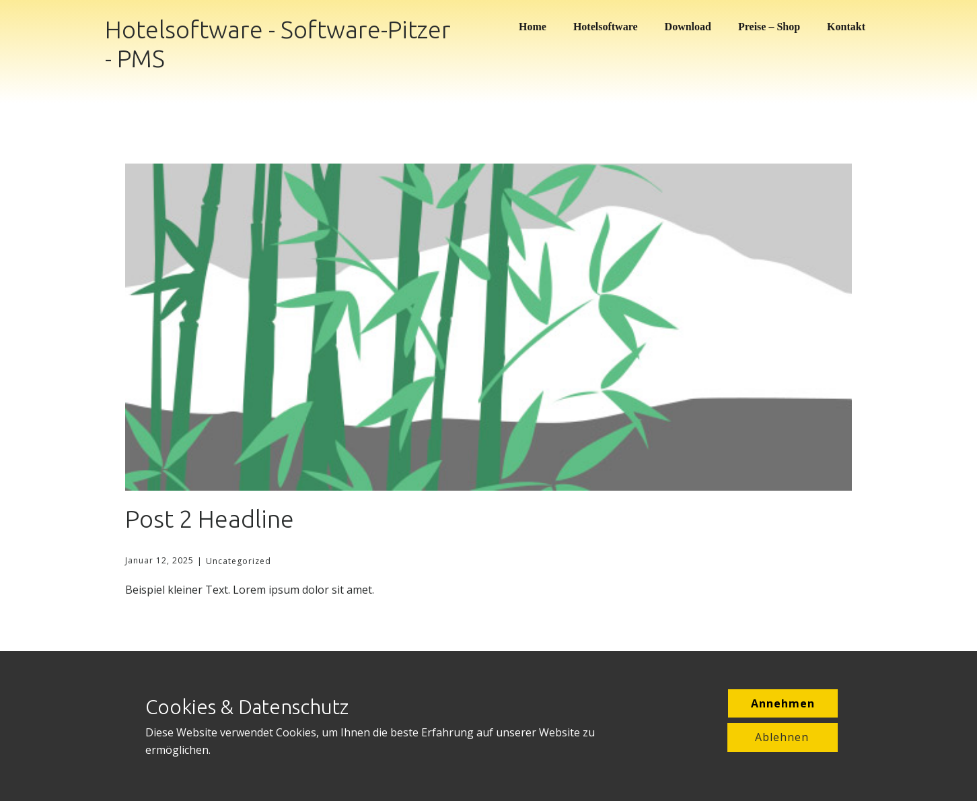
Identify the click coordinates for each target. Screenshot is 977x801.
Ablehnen (782, 737)
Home (532, 26)
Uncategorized (238, 561)
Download (688, 26)
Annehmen (783, 703)
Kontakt (846, 26)
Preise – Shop (769, 26)
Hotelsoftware (605, 26)
